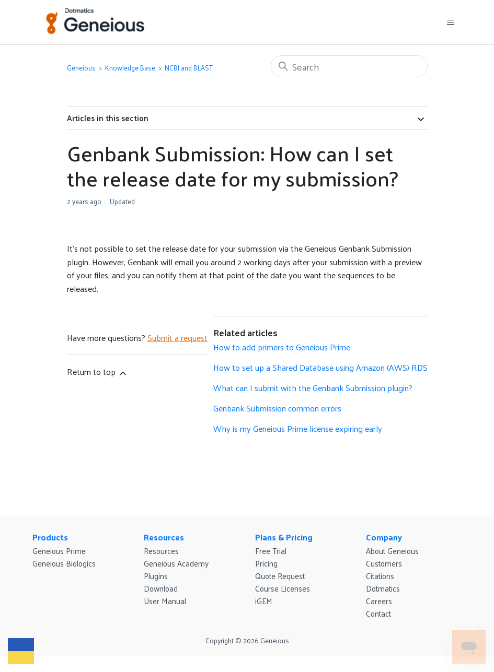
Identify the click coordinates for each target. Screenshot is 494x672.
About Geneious (392, 551)
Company (384, 537)
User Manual (165, 601)
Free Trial (270, 551)
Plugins (156, 576)
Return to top (97, 371)
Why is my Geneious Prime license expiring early (297, 428)
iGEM (263, 601)
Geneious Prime (59, 551)
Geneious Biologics (64, 563)
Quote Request (280, 576)
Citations (380, 576)
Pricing (266, 563)
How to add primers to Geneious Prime (281, 347)
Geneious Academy (176, 563)
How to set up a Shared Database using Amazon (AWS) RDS (320, 367)
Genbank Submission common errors (277, 408)
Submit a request (177, 337)
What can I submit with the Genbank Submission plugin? (312, 387)
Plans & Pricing (284, 537)
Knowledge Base (130, 68)
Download (161, 588)
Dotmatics (383, 588)
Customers (384, 563)
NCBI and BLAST (189, 68)
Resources (164, 537)
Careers (379, 601)
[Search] (349, 66)
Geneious (81, 68)
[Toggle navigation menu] (450, 22)
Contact (378, 613)
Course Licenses (282, 588)
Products (50, 537)
